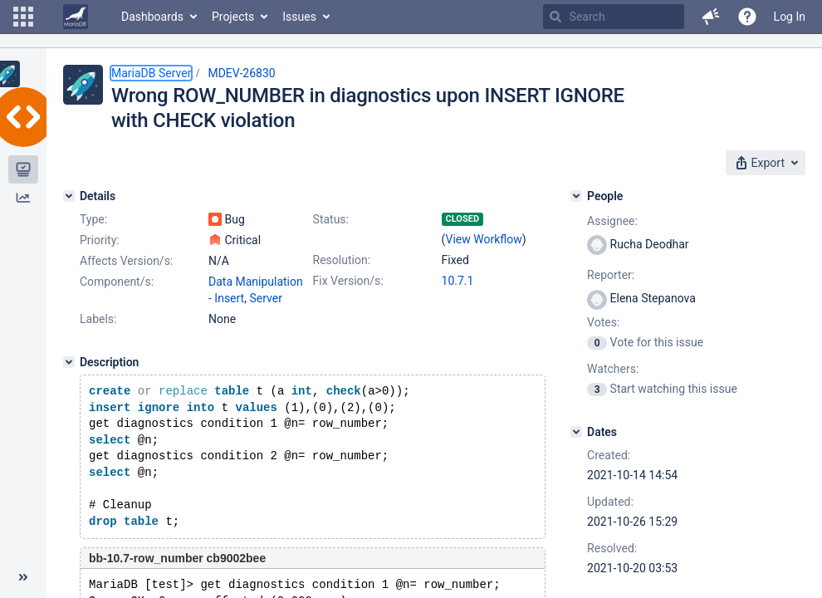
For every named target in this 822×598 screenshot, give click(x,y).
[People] (576, 196)
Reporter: (610, 275)
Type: (93, 219)
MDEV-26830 (241, 73)
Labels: (98, 319)
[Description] (69, 362)
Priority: (100, 240)
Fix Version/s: (348, 280)
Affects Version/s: (126, 260)
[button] (23, 16)
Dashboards (152, 16)
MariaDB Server (151, 73)
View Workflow (484, 239)
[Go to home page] (75, 16)
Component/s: (117, 281)
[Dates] (576, 432)
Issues (299, 16)
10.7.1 (458, 280)
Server (265, 298)
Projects (233, 16)
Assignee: (612, 221)
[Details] (69, 196)
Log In (789, 16)
